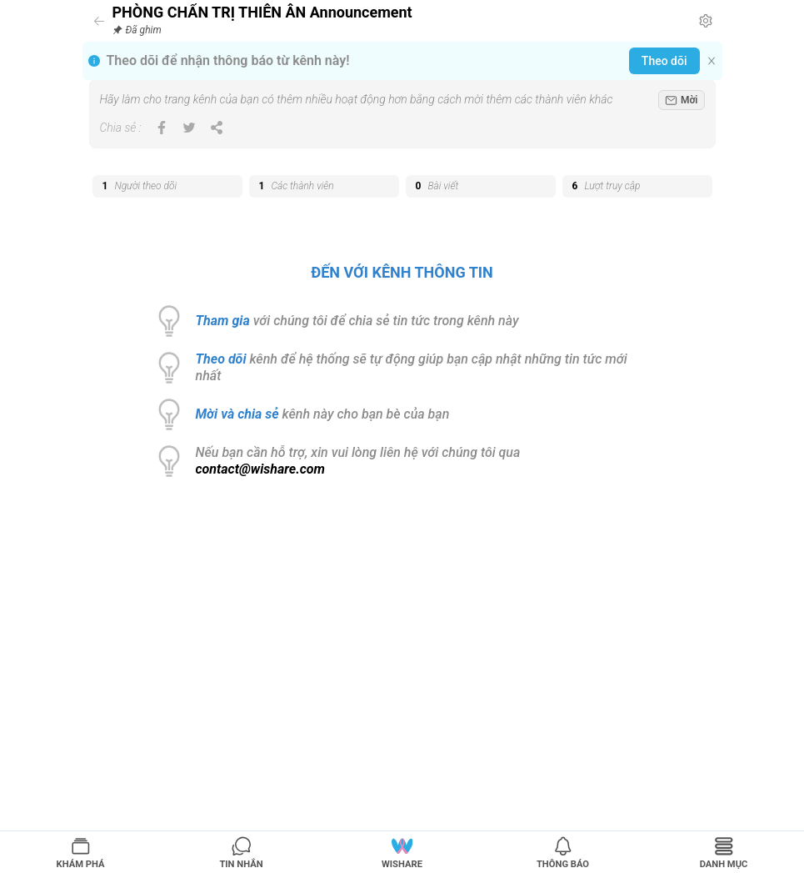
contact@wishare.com (261, 469)
